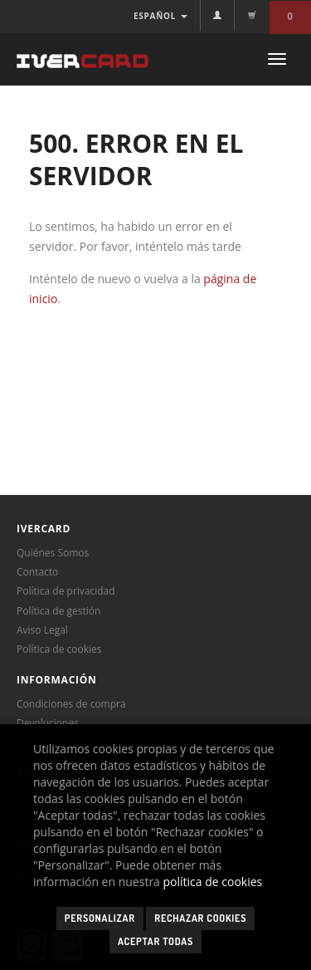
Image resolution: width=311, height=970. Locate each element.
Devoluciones (48, 723)
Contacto (37, 572)
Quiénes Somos (53, 553)
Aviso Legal (42, 630)
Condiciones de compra (71, 704)
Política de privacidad (66, 591)
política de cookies (213, 881)
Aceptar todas (155, 941)
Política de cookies (59, 649)
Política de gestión (58, 611)
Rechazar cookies (200, 918)
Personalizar (100, 918)
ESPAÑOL (160, 16)
